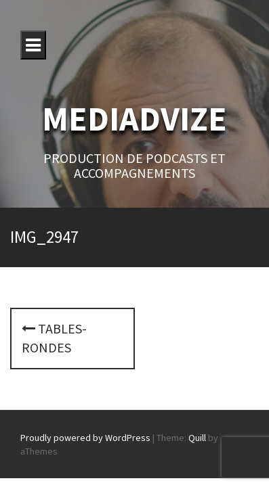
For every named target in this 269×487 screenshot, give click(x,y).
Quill (197, 438)
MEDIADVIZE (134, 118)
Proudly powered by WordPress (85, 438)
